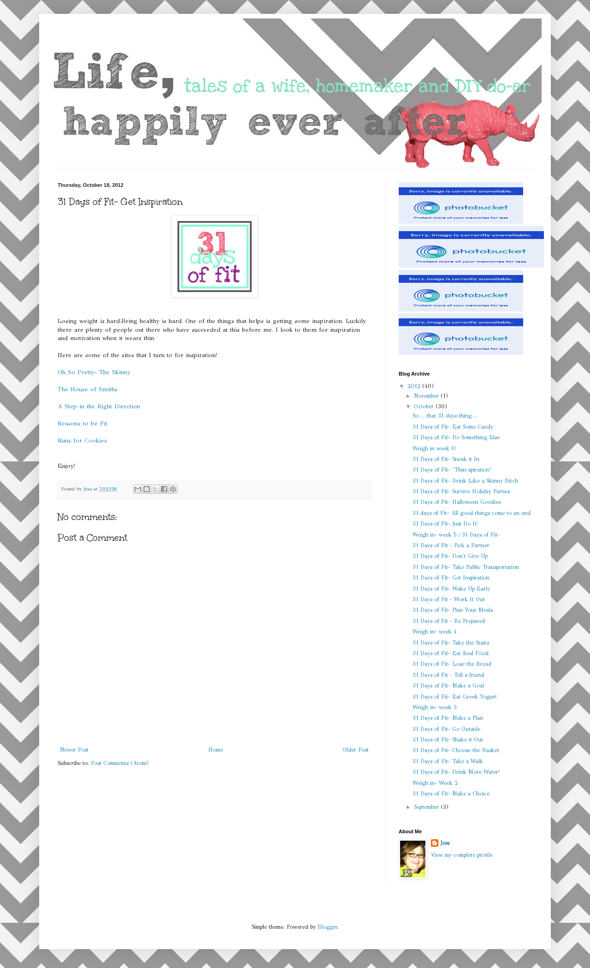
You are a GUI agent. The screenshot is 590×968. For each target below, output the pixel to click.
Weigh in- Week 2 (435, 783)
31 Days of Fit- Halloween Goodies (457, 502)
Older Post (355, 750)
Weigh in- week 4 (435, 631)
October (425, 406)
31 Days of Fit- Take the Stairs (451, 642)
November (427, 396)
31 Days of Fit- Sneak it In (446, 459)
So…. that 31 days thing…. (445, 415)
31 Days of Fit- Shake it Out (448, 739)
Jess (444, 843)
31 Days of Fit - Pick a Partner (451, 545)
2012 (414, 386)
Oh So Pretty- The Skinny (94, 372)
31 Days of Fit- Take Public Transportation (466, 567)
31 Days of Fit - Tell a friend (448, 675)
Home (215, 750)
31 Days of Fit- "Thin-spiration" (452, 469)
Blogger (327, 927)
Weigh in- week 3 (435, 707)
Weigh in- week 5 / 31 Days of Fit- (456, 535)
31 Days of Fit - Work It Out (449, 599)
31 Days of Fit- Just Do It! (445, 523)
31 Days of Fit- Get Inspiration (451, 577)
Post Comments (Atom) (119, 763)
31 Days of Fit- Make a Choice (451, 793)
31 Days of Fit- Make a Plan (448, 718)
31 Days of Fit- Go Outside (446, 729)
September (427, 807)
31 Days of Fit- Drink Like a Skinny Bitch (465, 481)
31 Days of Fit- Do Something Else (456, 437)
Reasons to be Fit (82, 423)
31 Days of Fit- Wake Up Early (451, 589)
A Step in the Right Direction (99, 406)
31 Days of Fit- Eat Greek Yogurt (455, 696)
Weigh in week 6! (434, 448)
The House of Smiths (88, 389)
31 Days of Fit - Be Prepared (449, 621)
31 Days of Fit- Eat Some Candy (453, 427)
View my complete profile (462, 855)
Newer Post (74, 750)
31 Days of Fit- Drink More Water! (456, 772)
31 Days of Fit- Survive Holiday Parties (461, 491)
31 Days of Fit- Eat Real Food (451, 653)
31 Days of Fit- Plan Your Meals (453, 610)
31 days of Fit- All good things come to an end (472, 513)
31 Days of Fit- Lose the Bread (452, 664)
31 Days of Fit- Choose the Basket (456, 750)
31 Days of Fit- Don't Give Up (450, 556)
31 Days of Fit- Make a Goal (448, 685)
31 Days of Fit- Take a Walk (448, 761)
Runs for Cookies (82, 440)
